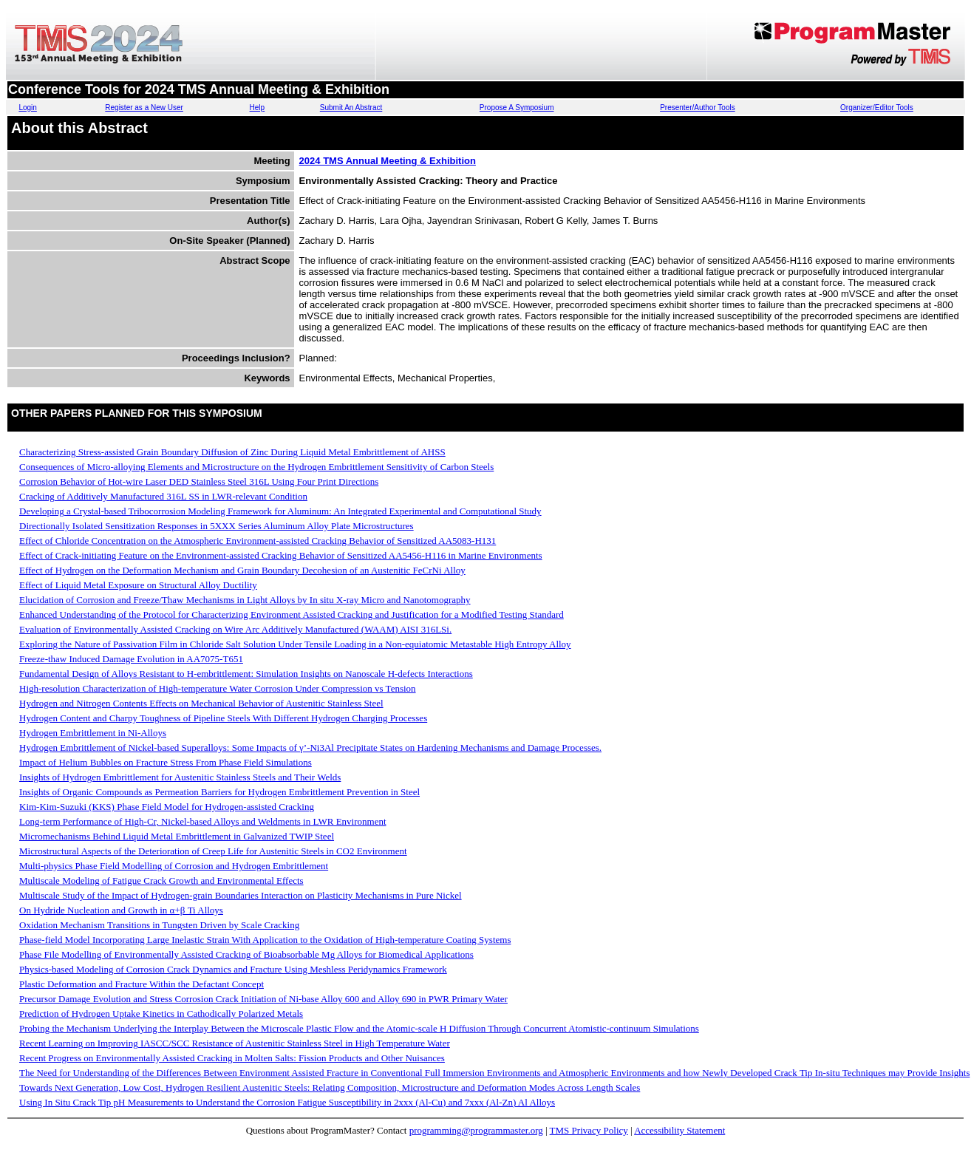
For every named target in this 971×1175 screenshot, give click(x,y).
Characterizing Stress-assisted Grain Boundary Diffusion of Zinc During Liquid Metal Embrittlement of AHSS (232, 451)
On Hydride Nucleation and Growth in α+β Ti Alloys (121, 910)
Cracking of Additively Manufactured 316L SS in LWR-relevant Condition (163, 496)
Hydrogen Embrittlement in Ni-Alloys (92, 732)
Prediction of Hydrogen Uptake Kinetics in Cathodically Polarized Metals (161, 1013)
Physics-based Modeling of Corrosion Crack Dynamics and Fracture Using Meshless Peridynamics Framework (233, 969)
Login (27, 107)
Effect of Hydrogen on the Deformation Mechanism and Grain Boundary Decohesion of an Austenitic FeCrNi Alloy (242, 570)
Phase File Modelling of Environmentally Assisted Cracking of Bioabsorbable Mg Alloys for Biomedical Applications (246, 954)
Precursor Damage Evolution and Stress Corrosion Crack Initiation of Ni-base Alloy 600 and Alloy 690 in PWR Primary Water (263, 998)
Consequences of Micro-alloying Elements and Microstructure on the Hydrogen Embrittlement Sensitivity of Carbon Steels (256, 466)
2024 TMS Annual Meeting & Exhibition (387, 160)
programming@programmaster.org (476, 1130)
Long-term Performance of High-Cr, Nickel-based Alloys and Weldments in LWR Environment (202, 821)
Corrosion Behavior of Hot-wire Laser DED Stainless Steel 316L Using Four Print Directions (198, 481)
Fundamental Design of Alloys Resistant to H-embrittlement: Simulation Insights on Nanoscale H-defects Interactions (246, 673)
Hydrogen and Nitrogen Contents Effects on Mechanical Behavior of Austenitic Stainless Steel (201, 703)
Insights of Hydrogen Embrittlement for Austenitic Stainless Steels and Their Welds (180, 777)
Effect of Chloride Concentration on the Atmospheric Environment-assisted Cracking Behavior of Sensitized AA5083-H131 (257, 540)
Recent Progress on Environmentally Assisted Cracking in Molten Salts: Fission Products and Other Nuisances (232, 1057)
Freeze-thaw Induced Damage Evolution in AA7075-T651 (131, 658)
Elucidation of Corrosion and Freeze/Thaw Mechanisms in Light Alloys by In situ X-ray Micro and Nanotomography (245, 599)
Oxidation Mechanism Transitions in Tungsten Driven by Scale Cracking (159, 924)
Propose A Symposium (517, 107)
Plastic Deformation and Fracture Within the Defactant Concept (141, 984)
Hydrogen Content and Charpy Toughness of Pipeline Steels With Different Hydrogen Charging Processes (223, 717)
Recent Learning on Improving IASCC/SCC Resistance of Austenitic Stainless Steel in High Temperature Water (234, 1043)
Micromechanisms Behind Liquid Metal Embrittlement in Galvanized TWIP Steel (176, 836)
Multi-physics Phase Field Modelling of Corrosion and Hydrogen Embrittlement (173, 865)
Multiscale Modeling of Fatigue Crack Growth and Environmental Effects (161, 880)
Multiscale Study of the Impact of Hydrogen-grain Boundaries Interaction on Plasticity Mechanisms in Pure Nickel (240, 895)
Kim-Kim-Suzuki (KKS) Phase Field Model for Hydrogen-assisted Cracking (166, 806)
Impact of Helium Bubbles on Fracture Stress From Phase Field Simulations (165, 762)
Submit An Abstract (351, 107)
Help (257, 107)
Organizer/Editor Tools (876, 107)
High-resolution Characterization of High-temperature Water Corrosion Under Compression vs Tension (217, 688)
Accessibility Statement (679, 1130)
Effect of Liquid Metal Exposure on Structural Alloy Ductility (138, 584)
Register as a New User (144, 107)
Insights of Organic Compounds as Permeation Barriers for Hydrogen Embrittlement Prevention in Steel (219, 791)
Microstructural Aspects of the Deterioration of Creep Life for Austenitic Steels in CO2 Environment (213, 850)
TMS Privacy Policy (589, 1130)
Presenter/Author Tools (697, 107)
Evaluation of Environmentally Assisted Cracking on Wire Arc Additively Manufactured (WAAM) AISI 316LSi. (235, 629)
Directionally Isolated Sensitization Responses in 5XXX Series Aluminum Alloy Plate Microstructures (216, 525)
